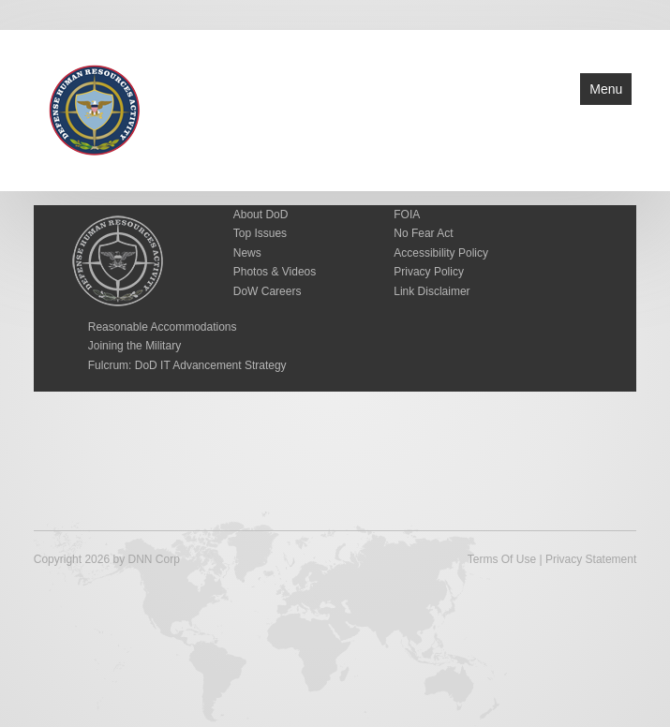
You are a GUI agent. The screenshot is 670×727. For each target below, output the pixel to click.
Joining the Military (134, 345)
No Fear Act (423, 233)
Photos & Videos (275, 271)
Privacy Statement (590, 559)
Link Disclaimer (431, 291)
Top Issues (260, 233)
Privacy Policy (429, 271)
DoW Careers (267, 291)
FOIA (407, 214)
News (247, 253)
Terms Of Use (502, 559)
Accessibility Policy (441, 253)
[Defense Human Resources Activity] (94, 108)
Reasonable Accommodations (162, 327)
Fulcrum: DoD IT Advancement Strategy (187, 365)
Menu (605, 89)
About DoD (261, 214)
